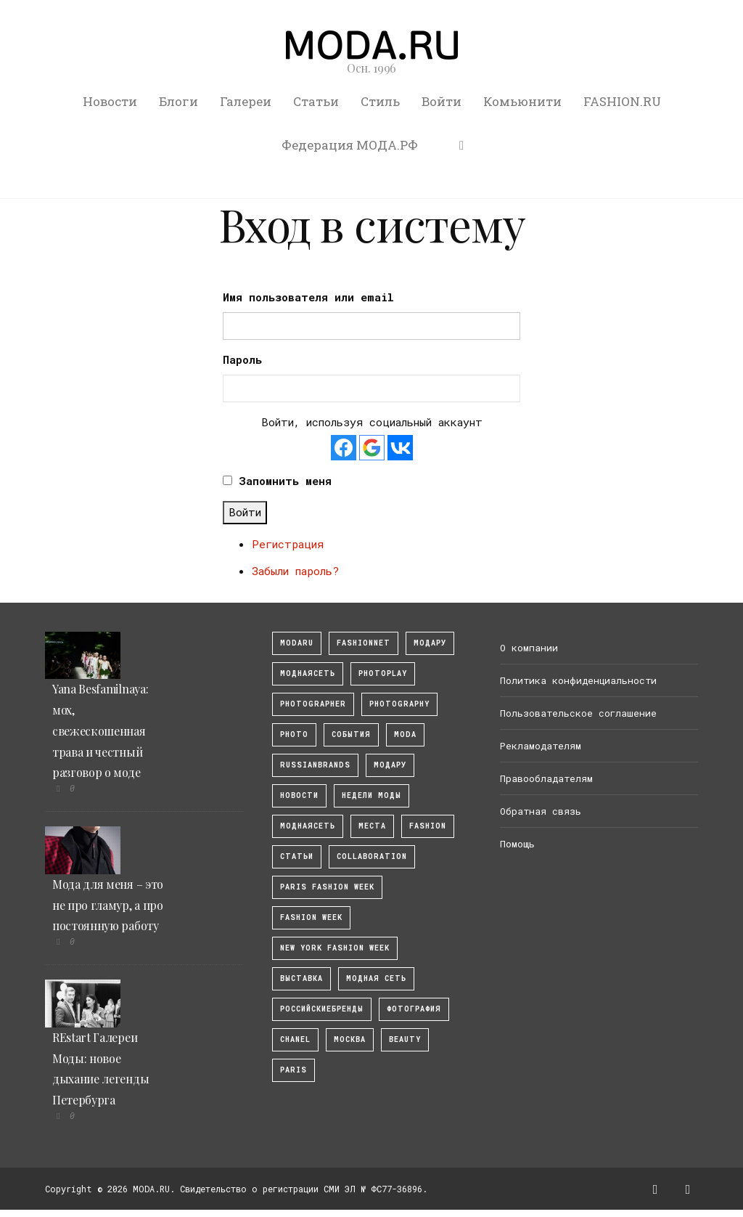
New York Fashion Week (335, 948)
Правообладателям (546, 778)
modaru (296, 643)
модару (430, 643)
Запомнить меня (285, 480)
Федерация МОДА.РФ (350, 145)
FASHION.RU (622, 101)
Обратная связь (540, 811)
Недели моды (371, 795)
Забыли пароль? (295, 570)
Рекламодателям (540, 745)
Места (372, 826)
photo (294, 734)
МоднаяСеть (307, 673)
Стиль (380, 101)
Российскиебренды (322, 1009)
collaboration (372, 856)
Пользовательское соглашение (578, 713)
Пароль (242, 359)
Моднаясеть (307, 826)
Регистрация (288, 544)
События (351, 734)
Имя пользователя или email (308, 297)
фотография (414, 1009)
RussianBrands (315, 765)
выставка (301, 978)
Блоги (178, 101)
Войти (441, 101)
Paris (293, 1070)
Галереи (245, 101)
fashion (427, 826)
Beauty (405, 1039)
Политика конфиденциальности (578, 680)
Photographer (313, 704)
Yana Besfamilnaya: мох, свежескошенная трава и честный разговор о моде (100, 730)
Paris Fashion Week (327, 887)
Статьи (316, 101)
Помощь (517, 843)
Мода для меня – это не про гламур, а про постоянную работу (107, 905)
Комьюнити (522, 101)
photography (399, 704)
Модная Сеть (376, 978)
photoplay (382, 673)
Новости (110, 101)
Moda (405, 734)
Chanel (295, 1039)
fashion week (311, 917)
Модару (390, 765)
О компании (529, 647)
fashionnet (363, 643)
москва (350, 1039)
